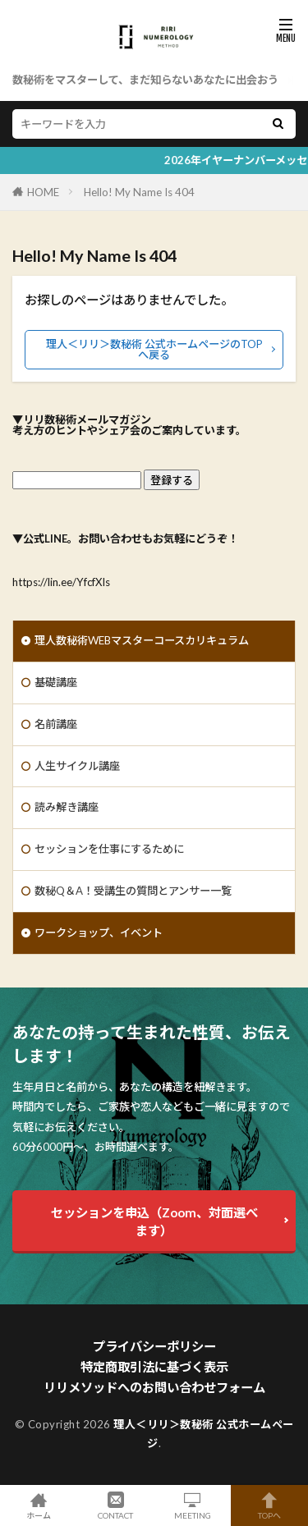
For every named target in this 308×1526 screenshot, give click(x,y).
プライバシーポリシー (154, 1346)
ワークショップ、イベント (98, 932)
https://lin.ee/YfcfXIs (61, 582)
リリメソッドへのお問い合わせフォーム (154, 1387)
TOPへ (269, 1505)
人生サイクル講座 (77, 765)
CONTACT (115, 1505)
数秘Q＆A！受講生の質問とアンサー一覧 (133, 890)
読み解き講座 (66, 806)
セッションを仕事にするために (109, 848)
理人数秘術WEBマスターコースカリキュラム (141, 640)
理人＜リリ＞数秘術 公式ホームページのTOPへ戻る (154, 349)
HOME (43, 192)
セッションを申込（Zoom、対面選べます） (154, 1221)
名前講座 (55, 724)
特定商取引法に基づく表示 (154, 1366)
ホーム (38, 1505)
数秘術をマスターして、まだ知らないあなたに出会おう (145, 79)
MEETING (193, 1505)
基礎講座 (55, 682)
